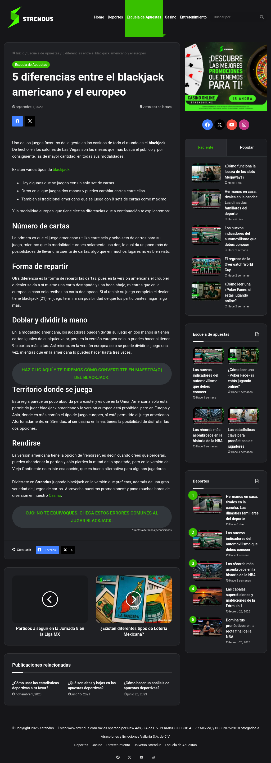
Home (99, 17)
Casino (170, 17)
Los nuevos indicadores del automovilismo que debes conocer (205, 383)
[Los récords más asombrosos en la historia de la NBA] (208, 418)
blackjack (61, 169)
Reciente (205, 147)
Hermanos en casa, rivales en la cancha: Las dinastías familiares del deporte (242, 203)
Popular (247, 147)
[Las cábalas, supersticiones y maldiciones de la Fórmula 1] (207, 599)
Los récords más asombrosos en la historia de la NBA (208, 438)
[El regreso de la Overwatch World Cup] (207, 267)
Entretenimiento (193, 17)
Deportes (115, 17)
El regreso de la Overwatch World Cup (240, 265)
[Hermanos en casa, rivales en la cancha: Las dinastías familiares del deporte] (207, 200)
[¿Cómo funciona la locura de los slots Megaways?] (207, 174)
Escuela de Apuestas (144, 17)
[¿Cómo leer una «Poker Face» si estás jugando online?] (207, 292)
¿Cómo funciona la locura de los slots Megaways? (241, 172)
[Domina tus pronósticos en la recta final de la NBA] (207, 630)
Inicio (18, 53)
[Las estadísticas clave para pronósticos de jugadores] (243, 418)
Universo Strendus (147, 745)
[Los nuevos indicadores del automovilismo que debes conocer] (207, 236)
